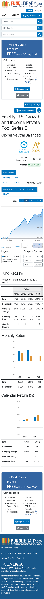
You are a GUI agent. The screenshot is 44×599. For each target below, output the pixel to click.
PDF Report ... (32, 105)
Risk (16, 177)
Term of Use (32, 553)
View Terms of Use (25, 578)
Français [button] (38, 10)
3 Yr (26, 201)
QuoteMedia (35, 576)
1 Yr (21, 201)
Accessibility (20, 553)
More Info (22, 95)
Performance (8, 172)
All (41, 201)
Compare (38, 256)
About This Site (8, 558)
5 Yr (31, 201)
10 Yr (36, 201)
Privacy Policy (7, 553)
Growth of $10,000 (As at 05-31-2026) (19, 189)
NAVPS (6, 194)
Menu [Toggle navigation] (15, 15)
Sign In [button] (29, 10)
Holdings (7, 177)
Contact (20, 558)
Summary (15, 182)
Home (3, 15)
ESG (5, 182)
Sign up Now (22, 89)
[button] (39, 21)
